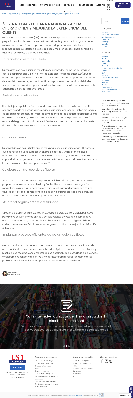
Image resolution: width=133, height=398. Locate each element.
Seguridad (105, 80)
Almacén (104, 46)
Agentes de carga (107, 37)
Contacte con (123, 4)
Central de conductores (110, 35)
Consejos (15, 14)
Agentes (100, 5)
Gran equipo (106, 92)
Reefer (103, 59)
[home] (7, 5)
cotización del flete (69, 6)
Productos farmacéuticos (110, 89)
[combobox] (125, 395)
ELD (103, 73)
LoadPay (104, 56)
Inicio (4, 14)
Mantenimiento (106, 87)
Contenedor (105, 61)
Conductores (86, 5)
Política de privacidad (75, 395)
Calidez (104, 63)
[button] (28, 4)
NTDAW (104, 85)
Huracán (104, 82)
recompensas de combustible (112, 68)
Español (123, 396)
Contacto (17, 367)
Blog (9, 14)
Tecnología (105, 42)
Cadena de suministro (109, 78)
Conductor (105, 66)
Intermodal (105, 39)
